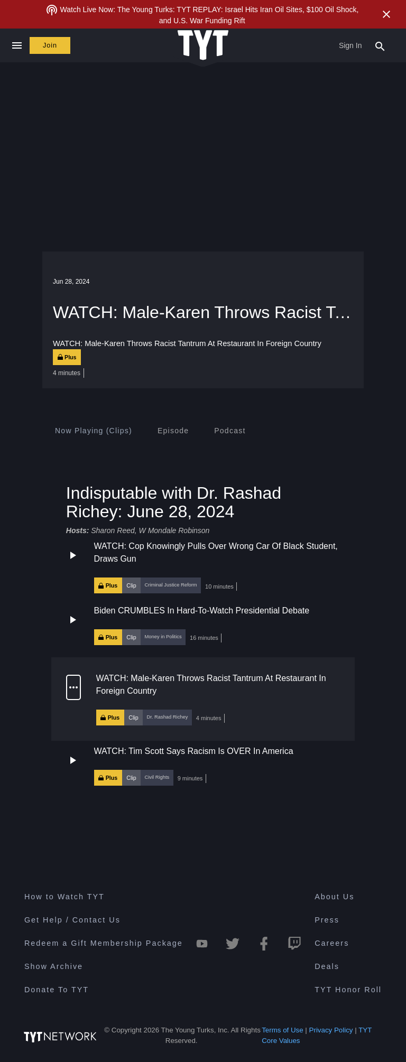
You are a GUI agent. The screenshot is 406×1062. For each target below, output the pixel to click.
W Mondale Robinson (174, 530)
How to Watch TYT (64, 896)
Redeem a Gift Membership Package (103, 943)
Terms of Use (282, 1030)
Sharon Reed (113, 530)
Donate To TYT (56, 989)
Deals (327, 966)
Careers (332, 943)
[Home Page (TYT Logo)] (203, 45)
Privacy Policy (331, 1030)
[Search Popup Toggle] (380, 45)
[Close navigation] (16, 45)
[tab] (93, 430)
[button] (203, 567)
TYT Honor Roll (348, 989)
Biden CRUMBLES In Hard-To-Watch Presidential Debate (202, 610)
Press (327, 920)
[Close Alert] (386, 14)
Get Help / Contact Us (72, 920)
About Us (334, 896)
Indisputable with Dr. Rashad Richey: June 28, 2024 (173, 501)
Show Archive (53, 966)
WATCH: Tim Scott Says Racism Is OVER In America (193, 750)
